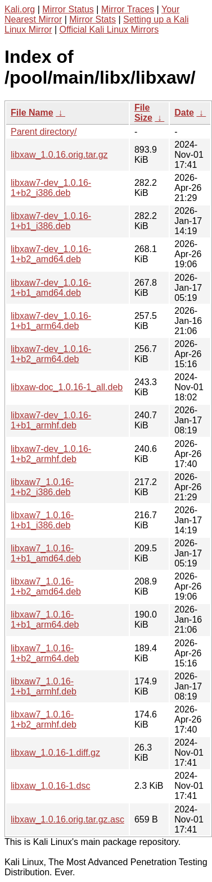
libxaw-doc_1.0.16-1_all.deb (67, 387)
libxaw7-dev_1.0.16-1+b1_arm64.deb (51, 321)
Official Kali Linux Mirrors (109, 29)
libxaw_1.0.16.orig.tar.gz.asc (67, 819)
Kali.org (19, 9)
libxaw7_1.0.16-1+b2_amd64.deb (46, 586)
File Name (32, 112)
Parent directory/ (43, 131)
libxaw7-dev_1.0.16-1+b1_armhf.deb (51, 420)
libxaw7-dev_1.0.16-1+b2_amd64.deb (51, 254)
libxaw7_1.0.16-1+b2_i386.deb (42, 487)
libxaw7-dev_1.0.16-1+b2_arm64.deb (51, 354)
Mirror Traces (127, 9)
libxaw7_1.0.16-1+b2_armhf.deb (43, 719)
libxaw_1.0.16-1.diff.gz (55, 752)
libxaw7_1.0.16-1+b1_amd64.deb (46, 553)
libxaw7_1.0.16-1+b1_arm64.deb (45, 619)
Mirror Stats (92, 19)
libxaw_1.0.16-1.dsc (50, 785)
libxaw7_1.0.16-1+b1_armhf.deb (43, 686)
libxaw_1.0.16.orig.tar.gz (59, 154)
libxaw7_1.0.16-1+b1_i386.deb (42, 520)
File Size (143, 112)
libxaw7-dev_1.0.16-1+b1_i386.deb (51, 221)
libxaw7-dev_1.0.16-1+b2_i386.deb (51, 188)
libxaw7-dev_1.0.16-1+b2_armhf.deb (51, 454)
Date (184, 112)
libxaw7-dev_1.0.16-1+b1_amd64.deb (51, 288)
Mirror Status (68, 9)
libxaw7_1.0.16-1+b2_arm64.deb (45, 653)
